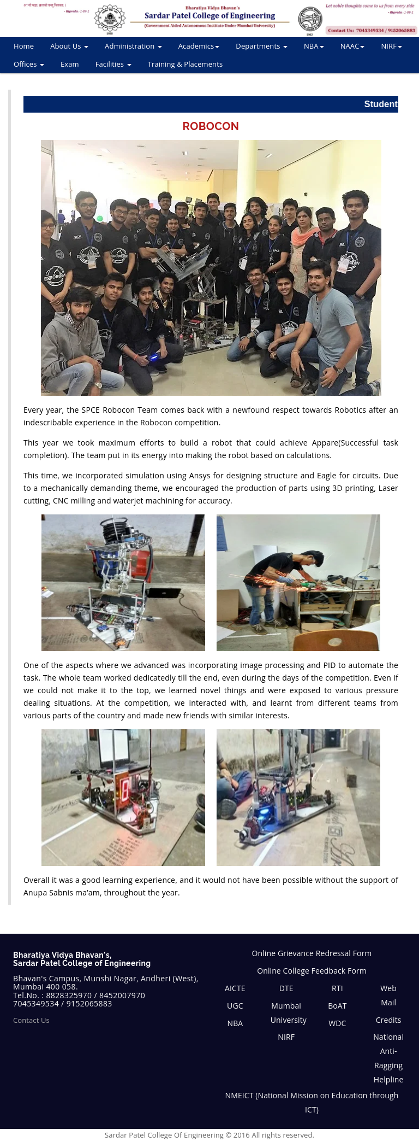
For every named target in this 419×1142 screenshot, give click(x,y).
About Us (69, 46)
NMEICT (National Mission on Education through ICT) (312, 1102)
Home (24, 46)
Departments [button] (262, 46)
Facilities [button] (113, 64)
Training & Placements (185, 64)
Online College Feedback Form (312, 970)
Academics (199, 46)
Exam (70, 64)
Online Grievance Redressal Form (312, 953)
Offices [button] (29, 64)
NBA (314, 46)
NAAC (352, 46)
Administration (133, 46)
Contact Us (31, 1020)
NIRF (391, 46)
